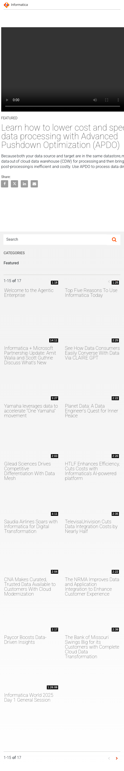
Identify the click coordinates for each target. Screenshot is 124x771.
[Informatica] (17, 4)
